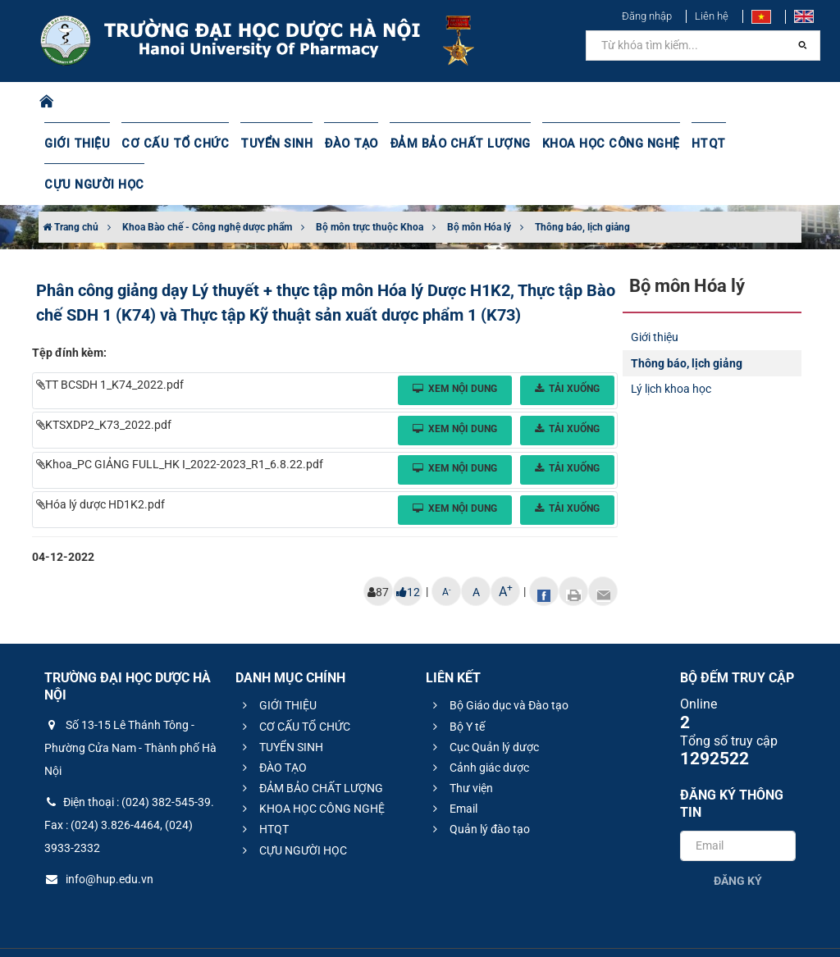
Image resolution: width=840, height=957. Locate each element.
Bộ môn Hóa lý (479, 186)
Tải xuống (567, 347)
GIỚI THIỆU (76, 143)
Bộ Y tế (456, 685)
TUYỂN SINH (266, 143)
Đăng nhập (647, 16)
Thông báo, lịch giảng (582, 186)
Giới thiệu (654, 296)
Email (452, 767)
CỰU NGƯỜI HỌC (759, 143)
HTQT (683, 143)
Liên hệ (711, 16)
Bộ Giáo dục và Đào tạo (498, 664)
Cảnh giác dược (478, 726)
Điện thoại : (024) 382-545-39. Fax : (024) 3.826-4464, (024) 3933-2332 (129, 783)
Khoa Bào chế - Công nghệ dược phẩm (207, 186)
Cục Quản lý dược (483, 706)
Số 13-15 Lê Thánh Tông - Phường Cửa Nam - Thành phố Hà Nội (130, 706)
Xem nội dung (455, 347)
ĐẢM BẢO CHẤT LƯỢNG (443, 143)
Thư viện (460, 747)
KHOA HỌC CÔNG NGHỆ (588, 143)
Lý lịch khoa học (671, 347)
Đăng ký (738, 839)
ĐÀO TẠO (339, 143)
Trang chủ (70, 186)
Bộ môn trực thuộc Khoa (369, 186)
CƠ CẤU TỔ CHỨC (169, 143)
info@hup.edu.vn (98, 838)
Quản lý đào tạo (479, 788)
